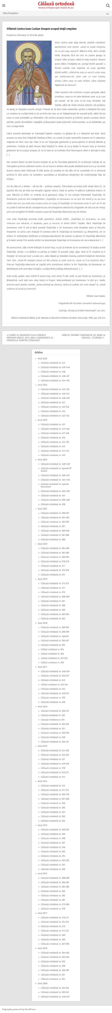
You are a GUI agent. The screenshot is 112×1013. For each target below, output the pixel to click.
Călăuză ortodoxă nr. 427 (53, 402)
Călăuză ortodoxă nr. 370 (53, 592)
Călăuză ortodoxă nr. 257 (53, 974)
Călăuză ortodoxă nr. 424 (53, 411)
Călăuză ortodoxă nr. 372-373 (55, 583)
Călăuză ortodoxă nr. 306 (53, 803)
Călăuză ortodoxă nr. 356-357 (55, 640)
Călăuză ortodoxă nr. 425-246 (55, 407)
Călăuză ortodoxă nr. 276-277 (55, 917)
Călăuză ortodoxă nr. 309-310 (55, 794)
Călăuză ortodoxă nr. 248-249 (55, 996)
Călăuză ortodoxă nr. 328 (53, 737)
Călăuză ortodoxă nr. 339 (53, 698)
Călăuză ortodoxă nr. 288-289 (55, 878)
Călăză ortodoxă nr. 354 (52, 649)
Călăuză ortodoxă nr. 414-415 (55, 442)
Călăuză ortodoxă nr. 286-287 (55, 882)
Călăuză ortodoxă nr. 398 (53, 504)
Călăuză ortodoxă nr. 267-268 (55, 944)
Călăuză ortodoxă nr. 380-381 (55, 557)
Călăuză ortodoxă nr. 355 (53, 645)
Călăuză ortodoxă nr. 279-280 (55, 904)
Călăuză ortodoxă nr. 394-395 (55, 517)
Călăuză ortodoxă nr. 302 (53, 821)
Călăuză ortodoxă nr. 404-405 (55, 480)
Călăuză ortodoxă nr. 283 (53, 891)
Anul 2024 (42, 385)
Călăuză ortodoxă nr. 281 (53, 900)
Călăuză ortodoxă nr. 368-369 (55, 596)
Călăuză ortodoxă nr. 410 (53, 455)
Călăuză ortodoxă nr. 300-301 (55, 829)
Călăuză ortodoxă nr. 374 (53, 574)
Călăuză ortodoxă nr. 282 (53, 895)
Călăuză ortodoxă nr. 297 (53, 843)
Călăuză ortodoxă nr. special (55, 636)
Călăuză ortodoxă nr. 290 (53, 869)
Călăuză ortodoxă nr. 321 (53, 759)
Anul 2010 (42, 948)
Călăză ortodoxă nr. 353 (52, 654)
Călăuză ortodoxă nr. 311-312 (55, 790)
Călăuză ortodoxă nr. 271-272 (55, 930)
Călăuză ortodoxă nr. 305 (53, 807)
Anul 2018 (42, 623)
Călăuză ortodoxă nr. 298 (53, 838)
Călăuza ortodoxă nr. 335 (53, 715)
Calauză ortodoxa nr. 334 (53, 719)
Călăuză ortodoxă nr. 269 (53, 935)
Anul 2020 (42, 544)
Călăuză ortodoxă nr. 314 (53, 777)
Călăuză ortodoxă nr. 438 (53, 371)
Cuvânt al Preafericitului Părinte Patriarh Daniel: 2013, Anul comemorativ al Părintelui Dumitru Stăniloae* (30, 338)
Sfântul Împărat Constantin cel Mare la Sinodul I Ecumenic (83, 336)
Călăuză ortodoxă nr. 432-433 (55, 389)
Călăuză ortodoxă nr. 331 (53, 728)
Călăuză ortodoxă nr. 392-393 (55, 522)
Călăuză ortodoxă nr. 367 (53, 601)
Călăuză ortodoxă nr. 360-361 (55, 627)
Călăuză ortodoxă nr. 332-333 (55, 724)
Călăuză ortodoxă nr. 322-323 (55, 755)
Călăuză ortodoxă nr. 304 (53, 812)
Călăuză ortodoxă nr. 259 (53, 961)
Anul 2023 (42, 420)
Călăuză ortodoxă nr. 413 (53, 446)
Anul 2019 (42, 579)
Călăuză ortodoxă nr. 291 (53, 865)
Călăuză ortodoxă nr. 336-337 (55, 711)
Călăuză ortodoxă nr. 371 (53, 588)
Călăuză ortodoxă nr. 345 (53, 680)
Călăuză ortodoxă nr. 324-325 (55, 750)
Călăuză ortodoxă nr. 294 (53, 856)
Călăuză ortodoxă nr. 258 (53, 966)
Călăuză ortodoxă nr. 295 (53, 851)
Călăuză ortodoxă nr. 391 (53, 526)
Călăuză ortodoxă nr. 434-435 (55, 380)
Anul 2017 (42, 667)
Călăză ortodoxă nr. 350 (52, 662)
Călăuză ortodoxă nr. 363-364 (55, 614)
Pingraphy (7, 1009)
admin (41, 35)
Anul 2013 (42, 825)
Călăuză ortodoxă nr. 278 (53, 909)
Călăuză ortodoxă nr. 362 (53, 618)
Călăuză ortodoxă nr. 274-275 (55, 922)
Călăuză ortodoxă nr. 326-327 (55, 741)
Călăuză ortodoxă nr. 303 (53, 816)
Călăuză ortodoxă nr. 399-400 (55, 500)
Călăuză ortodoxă (56, 4)
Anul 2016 (42, 706)
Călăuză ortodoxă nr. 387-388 (55, 535)
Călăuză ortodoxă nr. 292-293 (55, 860)
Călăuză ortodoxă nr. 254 (53, 979)
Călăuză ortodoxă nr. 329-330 (55, 733)
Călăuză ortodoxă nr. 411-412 (55, 451)
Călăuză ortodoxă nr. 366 (53, 605)
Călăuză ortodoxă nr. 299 (53, 834)
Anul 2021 (42, 508)
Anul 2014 (42, 781)
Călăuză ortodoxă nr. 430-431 (55, 393)
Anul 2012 (42, 873)
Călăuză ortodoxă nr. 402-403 (55, 491)
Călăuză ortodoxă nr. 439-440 (55, 367)
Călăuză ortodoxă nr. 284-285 (55, 887)
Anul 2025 (42, 358)
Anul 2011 (42, 913)
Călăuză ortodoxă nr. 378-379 (55, 561)
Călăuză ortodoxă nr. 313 (53, 785)
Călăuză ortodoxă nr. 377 (53, 566)
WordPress (30, 1009)
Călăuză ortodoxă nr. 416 (53, 437)
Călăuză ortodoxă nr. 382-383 (55, 552)
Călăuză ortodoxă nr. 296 (53, 847)
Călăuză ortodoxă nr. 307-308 (55, 799)
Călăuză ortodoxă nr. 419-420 (55, 429)
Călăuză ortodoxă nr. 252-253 (55, 988)
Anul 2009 (43, 983)
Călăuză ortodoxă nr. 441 (53, 363)
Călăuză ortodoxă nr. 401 (53, 495)
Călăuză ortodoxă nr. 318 (53, 768)
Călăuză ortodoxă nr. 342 (53, 689)
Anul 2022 (42, 459)
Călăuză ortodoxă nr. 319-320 (55, 763)
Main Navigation (56, 14)
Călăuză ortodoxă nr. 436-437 (55, 376)
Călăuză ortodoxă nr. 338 (53, 702)
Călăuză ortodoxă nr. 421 (53, 424)
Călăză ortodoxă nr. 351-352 (54, 658)
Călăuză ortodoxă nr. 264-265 (55, 952)
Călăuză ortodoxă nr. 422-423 (55, 415)
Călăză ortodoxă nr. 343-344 (54, 684)
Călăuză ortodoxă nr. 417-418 (55, 433)
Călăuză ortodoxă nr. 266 (53, 939)
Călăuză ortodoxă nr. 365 (53, 610)
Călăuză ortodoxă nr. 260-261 (55, 970)
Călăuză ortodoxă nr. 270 (53, 926)
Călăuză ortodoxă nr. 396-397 (55, 513)
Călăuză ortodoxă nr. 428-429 (55, 398)
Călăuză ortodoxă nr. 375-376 (55, 570)
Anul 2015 (42, 746)
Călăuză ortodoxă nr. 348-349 (55, 671)
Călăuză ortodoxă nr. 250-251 (55, 992)
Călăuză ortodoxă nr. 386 (53, 539)
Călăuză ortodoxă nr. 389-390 (55, 530)
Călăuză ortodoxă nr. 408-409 (55, 464)
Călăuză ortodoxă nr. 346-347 (55, 676)
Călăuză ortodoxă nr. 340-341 (55, 693)
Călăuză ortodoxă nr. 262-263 (55, 957)
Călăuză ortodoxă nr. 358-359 (55, 632)
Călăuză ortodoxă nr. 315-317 (55, 772)
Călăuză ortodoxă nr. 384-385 (55, 548)
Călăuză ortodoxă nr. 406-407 (55, 475)
